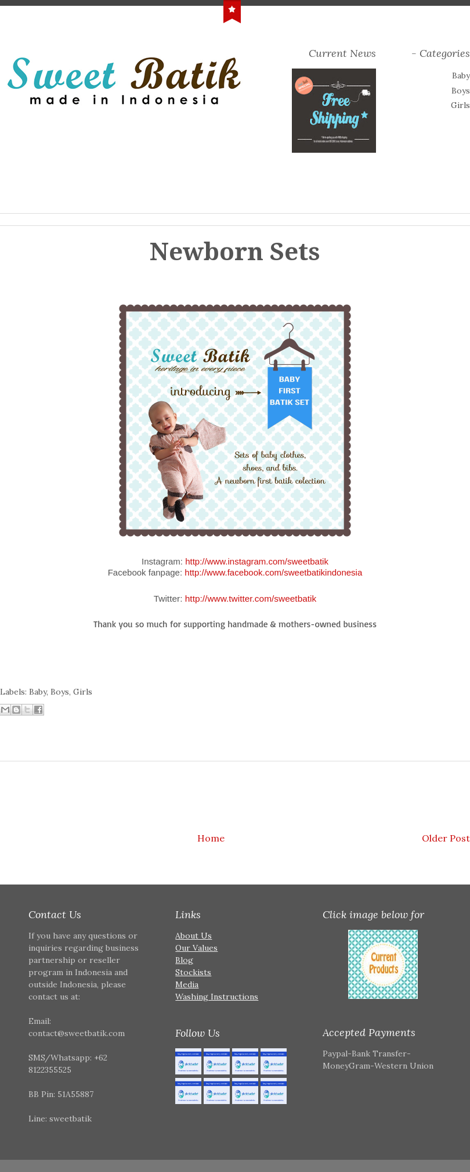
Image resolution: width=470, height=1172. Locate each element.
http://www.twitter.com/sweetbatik (251, 598)
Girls (460, 105)
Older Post (446, 838)
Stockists (193, 972)
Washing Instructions (216, 996)
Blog (184, 960)
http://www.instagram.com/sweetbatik (256, 561)
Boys (460, 90)
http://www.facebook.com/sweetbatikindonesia (273, 572)
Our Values (196, 948)
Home (211, 838)
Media (186, 984)
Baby (461, 75)
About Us (193, 935)
